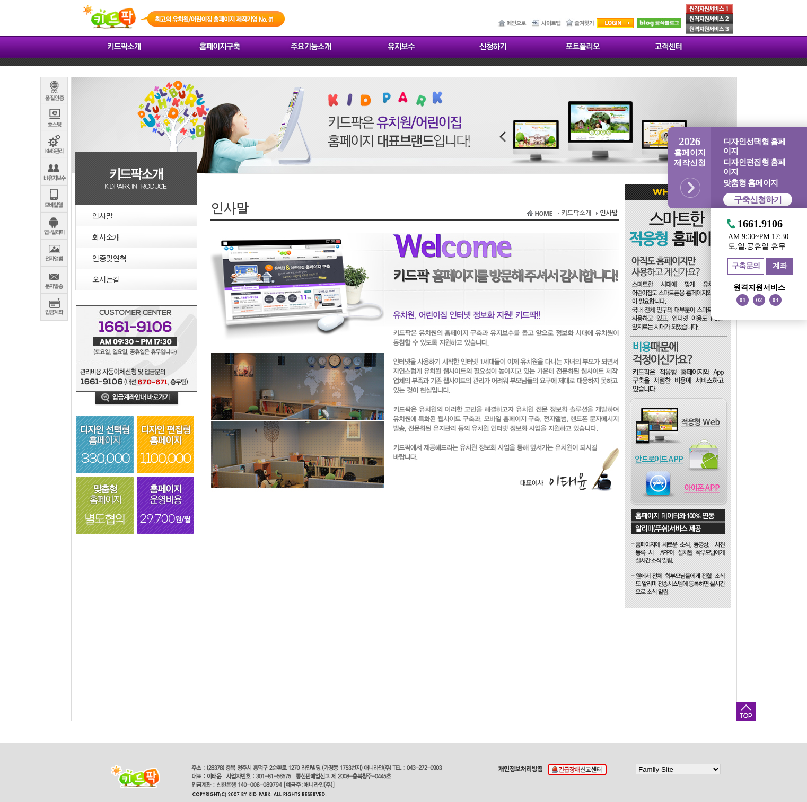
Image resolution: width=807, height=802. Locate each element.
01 (743, 300)
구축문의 (746, 266)
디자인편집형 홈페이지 (754, 167)
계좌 (780, 266)
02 (759, 300)
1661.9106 (760, 224)
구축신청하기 (758, 199)
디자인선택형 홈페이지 (754, 146)
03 (776, 300)
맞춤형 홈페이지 (750, 183)
